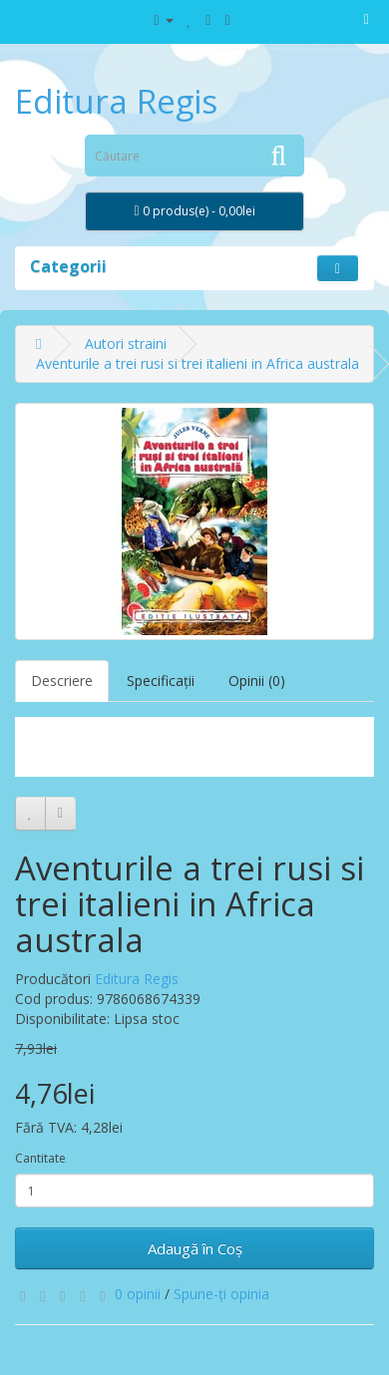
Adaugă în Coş (195, 1248)
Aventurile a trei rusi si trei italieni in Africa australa (197, 363)
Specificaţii (160, 680)
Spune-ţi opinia (221, 1293)
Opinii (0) (256, 680)
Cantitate (40, 1158)
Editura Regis (116, 101)
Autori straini (126, 343)
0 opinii (138, 1293)
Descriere (62, 680)
